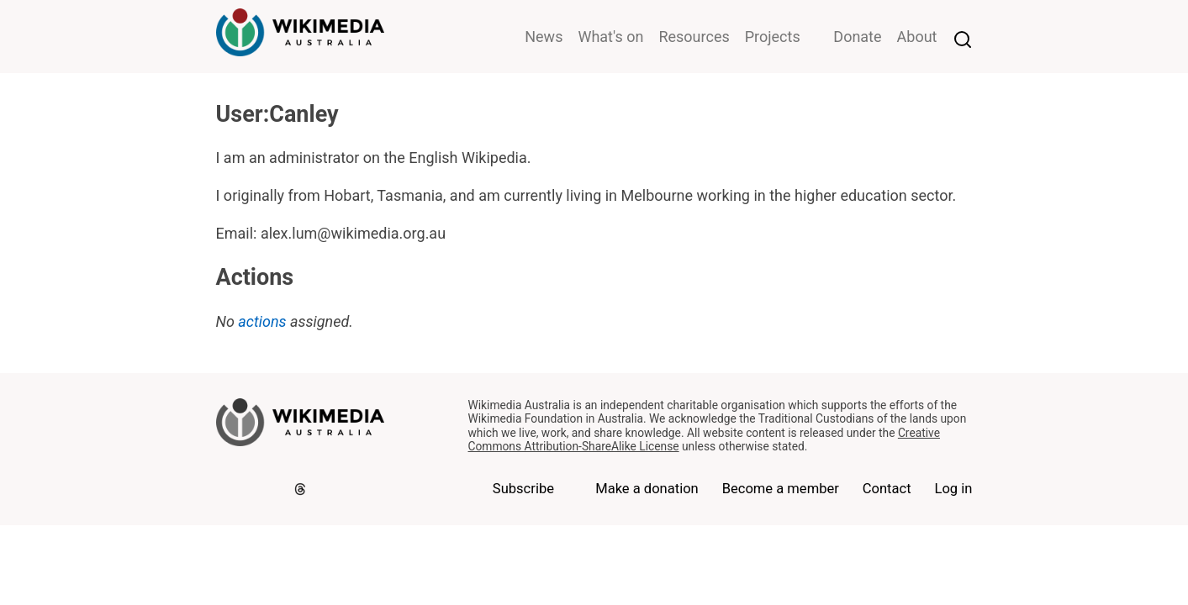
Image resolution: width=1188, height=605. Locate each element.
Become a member (780, 489)
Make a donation (647, 489)
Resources (693, 36)
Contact (887, 489)
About (917, 36)
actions (262, 321)
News (543, 36)
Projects (772, 36)
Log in (953, 489)
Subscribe (523, 489)
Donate (857, 36)
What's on (610, 36)
